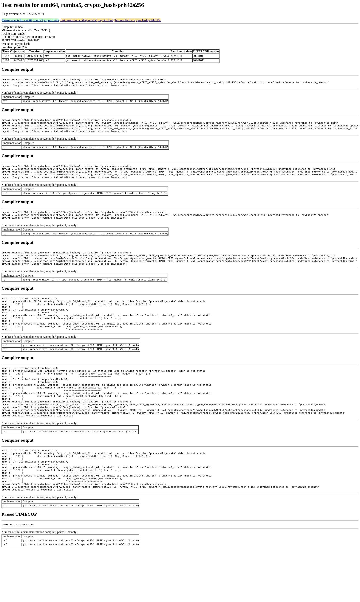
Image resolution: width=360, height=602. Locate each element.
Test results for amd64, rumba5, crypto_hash (86, 20)
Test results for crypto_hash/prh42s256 (138, 20)
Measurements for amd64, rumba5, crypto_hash (30, 20)
